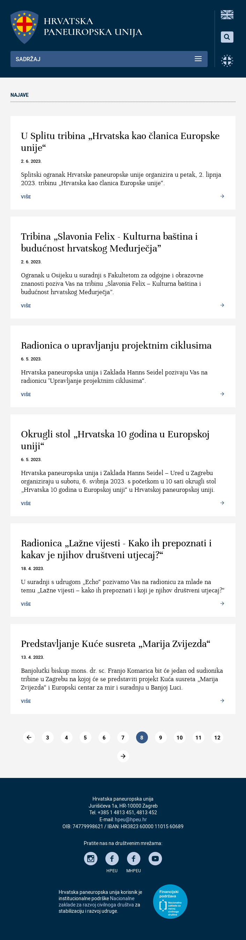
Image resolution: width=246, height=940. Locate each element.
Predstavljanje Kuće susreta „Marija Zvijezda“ (116, 644)
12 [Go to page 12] (217, 737)
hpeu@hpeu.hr (131, 819)
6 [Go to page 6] (104, 737)
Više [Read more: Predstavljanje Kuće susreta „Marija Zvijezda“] (26, 701)
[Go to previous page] (29, 737)
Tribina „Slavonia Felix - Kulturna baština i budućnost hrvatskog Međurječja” (109, 242)
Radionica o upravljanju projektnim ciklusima (116, 345)
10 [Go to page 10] (180, 737)
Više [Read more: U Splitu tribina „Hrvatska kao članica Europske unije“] (26, 196)
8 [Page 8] (141, 737)
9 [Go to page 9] (160, 737)
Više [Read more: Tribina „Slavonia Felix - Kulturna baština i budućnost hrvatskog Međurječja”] (26, 305)
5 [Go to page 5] (85, 737)
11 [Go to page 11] (198, 737)
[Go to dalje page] (123, 756)
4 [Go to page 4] (66, 737)
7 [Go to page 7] (123, 737)
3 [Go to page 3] (47, 737)
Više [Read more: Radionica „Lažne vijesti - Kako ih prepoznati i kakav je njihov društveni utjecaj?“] (26, 603)
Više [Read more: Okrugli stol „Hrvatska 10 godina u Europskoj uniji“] (26, 503)
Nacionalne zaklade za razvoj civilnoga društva (96, 901)
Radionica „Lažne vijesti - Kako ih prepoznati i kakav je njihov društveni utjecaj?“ (116, 549)
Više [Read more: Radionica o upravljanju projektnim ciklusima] (26, 394)
